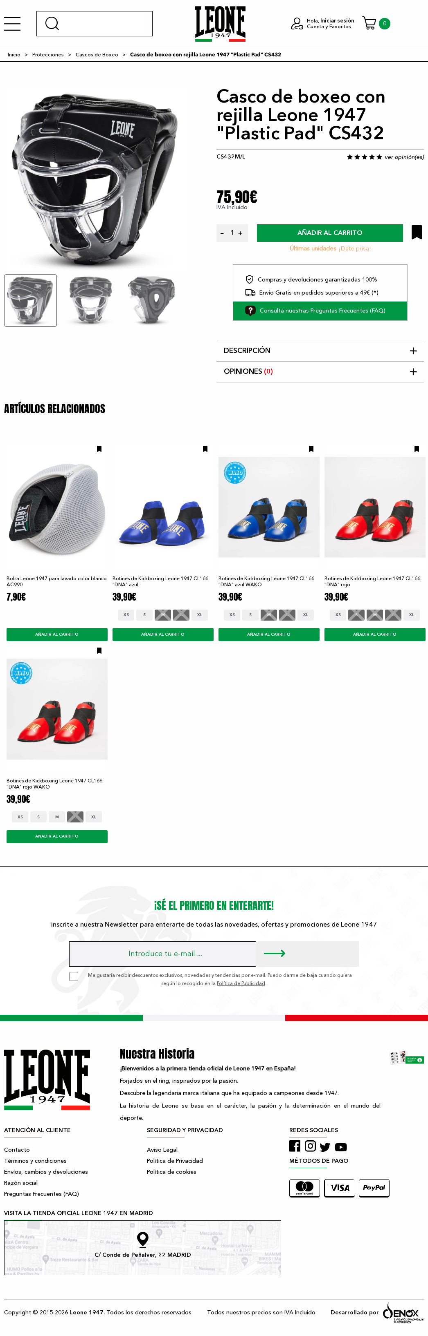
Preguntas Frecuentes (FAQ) (41, 1194)
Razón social (21, 1183)
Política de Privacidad (175, 1161)
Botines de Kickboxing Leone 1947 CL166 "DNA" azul (160, 581)
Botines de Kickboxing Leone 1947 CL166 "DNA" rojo (372, 581)
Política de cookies (171, 1172)
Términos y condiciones (35, 1161)
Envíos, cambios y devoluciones (46, 1172)
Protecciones (48, 54)
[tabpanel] (96, 180)
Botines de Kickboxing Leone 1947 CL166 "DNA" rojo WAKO (54, 783)
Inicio (14, 54)
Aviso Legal (162, 1150)
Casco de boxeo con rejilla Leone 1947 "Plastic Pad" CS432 (205, 54)
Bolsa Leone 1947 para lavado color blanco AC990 (57, 581)
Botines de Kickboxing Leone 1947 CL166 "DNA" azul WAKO (266, 581)
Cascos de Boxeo (97, 54)
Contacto (17, 1150)
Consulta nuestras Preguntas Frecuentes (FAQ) (315, 311)
